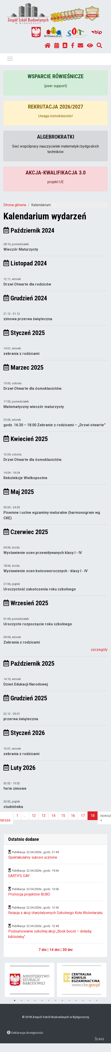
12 (34, 815)
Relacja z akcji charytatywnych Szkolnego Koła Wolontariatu (55, 913)
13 (43, 815)
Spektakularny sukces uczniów (32, 857)
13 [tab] (96, 1000)
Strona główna (14, 205)
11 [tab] (83, 1000)
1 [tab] (14, 1000)
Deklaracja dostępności (27, 1032)
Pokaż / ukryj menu (10, 58)
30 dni (67, 950)
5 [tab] (42, 1000)
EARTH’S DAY (19, 876)
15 (63, 815)
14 (53, 815)
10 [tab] (76, 1000)
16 (73, 815)
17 (83, 815)
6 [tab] (48, 1000)
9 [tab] (69, 1000)
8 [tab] (62, 1000)
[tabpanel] (29, 980)
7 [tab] (55, 1000)
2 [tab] (21, 1000)
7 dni (42, 950)
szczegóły (99, 649)
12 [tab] (90, 1000)
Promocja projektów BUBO (29, 894)
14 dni (54, 950)
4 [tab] (35, 1000)
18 (92, 815)
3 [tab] (28, 1000)
